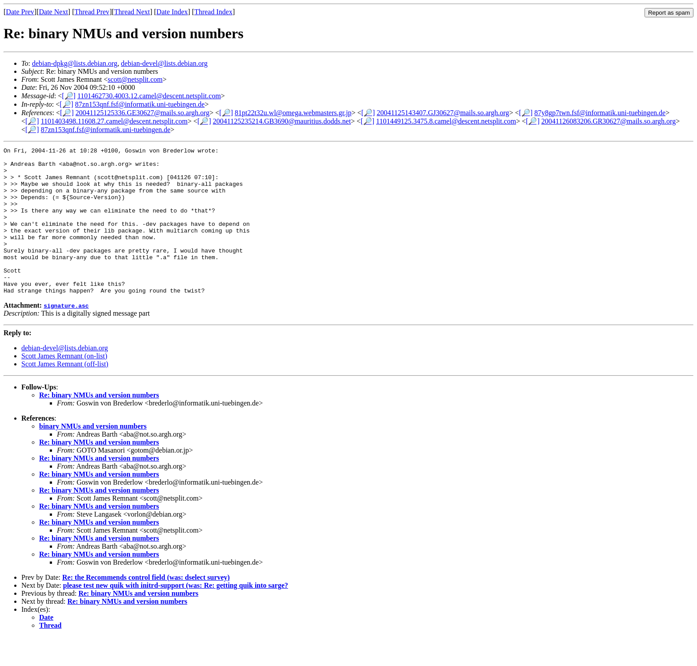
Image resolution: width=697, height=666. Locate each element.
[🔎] (69, 96)
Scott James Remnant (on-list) (64, 385)
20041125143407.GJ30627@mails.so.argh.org (443, 112)
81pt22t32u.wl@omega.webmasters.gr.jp (293, 112)
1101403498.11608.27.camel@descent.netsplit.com (114, 121)
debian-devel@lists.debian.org (164, 63)
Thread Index (213, 12)
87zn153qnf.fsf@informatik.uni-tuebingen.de (140, 104)
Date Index (172, 12)
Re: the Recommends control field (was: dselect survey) (146, 606)
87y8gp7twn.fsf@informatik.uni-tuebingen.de (599, 112)
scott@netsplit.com (135, 79)
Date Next (53, 12)
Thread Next (132, 12)
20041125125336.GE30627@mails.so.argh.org (143, 112)
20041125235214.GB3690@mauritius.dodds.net (282, 121)
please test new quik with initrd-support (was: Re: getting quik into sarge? (175, 614)
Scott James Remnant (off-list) (64, 393)
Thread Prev (91, 12)
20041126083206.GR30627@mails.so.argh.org (608, 121)
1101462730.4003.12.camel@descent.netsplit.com (149, 96)
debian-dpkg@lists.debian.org (74, 63)
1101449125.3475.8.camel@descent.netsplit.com (446, 121)
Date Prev (20, 12)
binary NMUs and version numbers (93, 455)
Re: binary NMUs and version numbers (99, 424)
